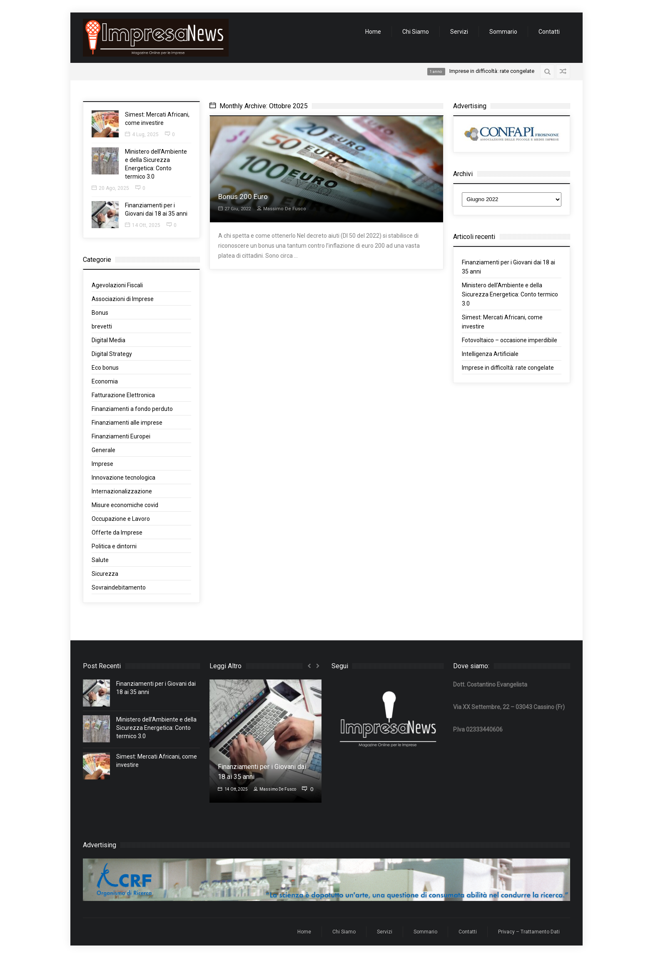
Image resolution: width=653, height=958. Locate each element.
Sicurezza (105, 573)
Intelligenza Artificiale (490, 354)
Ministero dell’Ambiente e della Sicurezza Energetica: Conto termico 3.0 (510, 294)
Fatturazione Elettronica (123, 395)
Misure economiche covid (125, 505)
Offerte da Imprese (117, 532)
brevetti (102, 326)
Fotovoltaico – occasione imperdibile (509, 340)
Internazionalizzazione (122, 491)
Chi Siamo (415, 31)
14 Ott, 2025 (142, 225)
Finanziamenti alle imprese (127, 422)
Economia (105, 381)
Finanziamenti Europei (121, 436)
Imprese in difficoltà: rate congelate (508, 367)
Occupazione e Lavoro (121, 518)
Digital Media (108, 340)
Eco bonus (105, 367)
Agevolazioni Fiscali (117, 285)
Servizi (459, 31)
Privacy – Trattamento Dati (529, 932)
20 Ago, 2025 (110, 188)
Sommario (503, 31)
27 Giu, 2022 (234, 209)
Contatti (549, 31)
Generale (103, 450)
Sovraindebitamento (119, 587)
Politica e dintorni (114, 546)
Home (373, 31)
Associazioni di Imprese (123, 299)
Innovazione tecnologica (123, 477)
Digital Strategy (112, 354)
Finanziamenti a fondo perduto (132, 409)
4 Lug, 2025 (142, 134)
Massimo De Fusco (281, 209)
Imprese (102, 463)
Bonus (100, 312)
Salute (100, 560)
